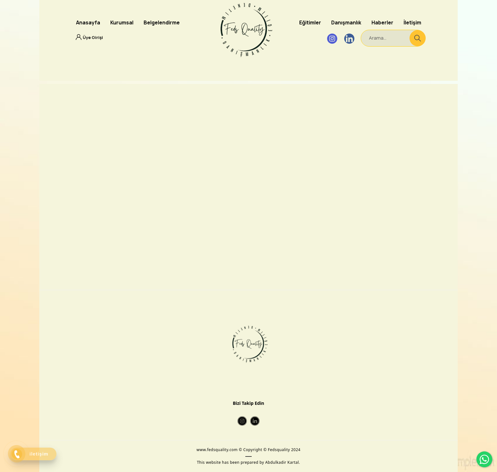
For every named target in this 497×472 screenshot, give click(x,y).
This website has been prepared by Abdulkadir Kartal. (248, 462)
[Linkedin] (349, 38)
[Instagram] (332, 38)
